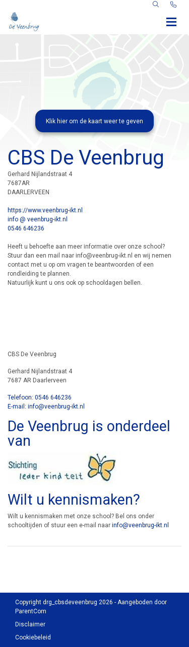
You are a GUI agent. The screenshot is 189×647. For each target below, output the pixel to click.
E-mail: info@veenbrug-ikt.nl (46, 406)
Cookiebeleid (33, 637)
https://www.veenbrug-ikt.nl (45, 210)
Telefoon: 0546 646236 (40, 397)
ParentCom (30, 611)
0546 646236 (26, 228)
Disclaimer (30, 624)
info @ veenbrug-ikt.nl (38, 219)
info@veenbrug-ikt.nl (140, 525)
